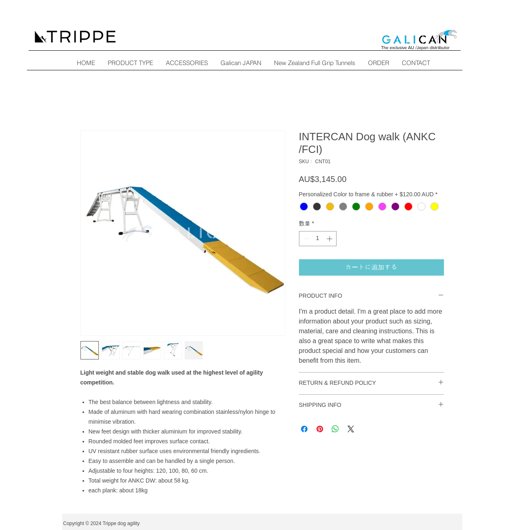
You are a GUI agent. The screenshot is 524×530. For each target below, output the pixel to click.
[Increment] (330, 238)
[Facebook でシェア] (304, 429)
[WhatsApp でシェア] (335, 429)
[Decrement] (305, 238)
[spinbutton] (317, 238)
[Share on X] (351, 429)
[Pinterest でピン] (320, 429)
